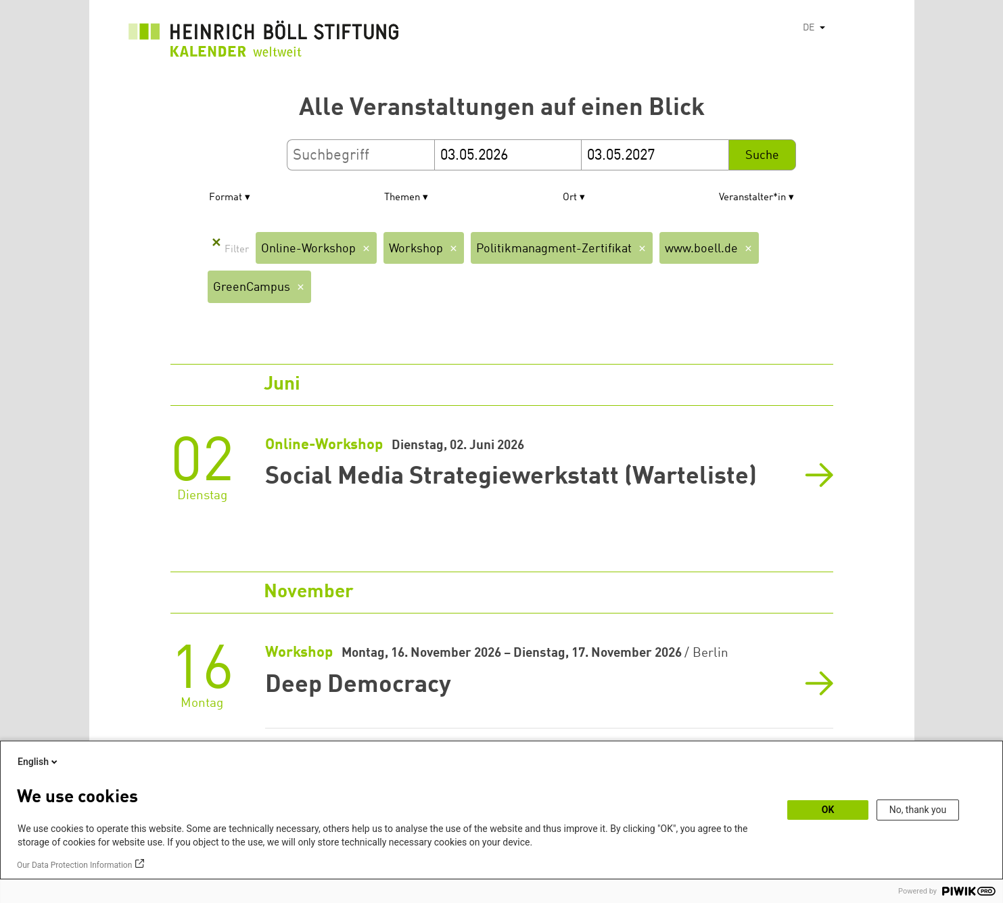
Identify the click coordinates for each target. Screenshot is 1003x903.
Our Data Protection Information (74, 865)
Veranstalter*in (752, 198)
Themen (402, 198)
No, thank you (918, 809)
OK (828, 809)
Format (225, 198)
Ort (570, 198)
